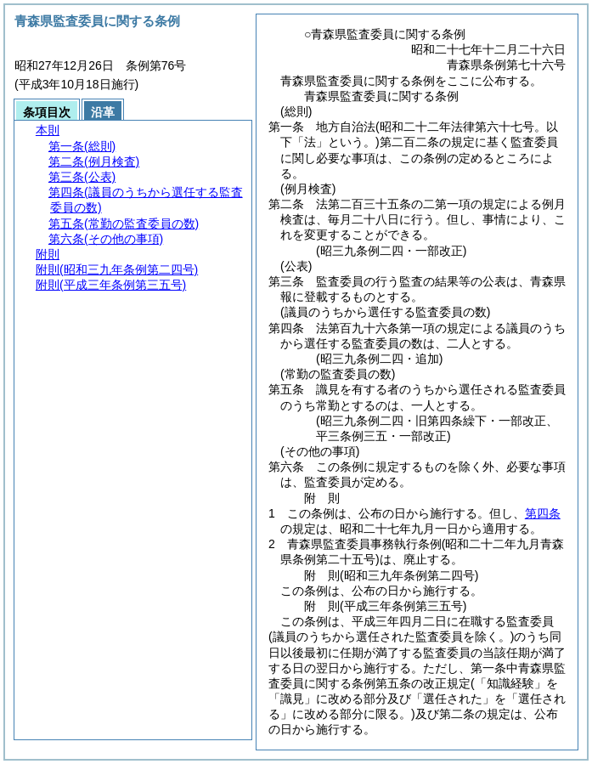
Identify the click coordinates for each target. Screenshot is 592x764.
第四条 (543, 513)
